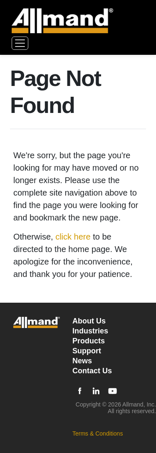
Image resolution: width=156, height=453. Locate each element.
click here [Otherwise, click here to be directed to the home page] (72, 236)
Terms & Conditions (97, 433)
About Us (89, 321)
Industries (90, 331)
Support (86, 351)
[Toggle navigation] (20, 43)
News (82, 361)
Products (88, 341)
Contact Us (92, 371)
